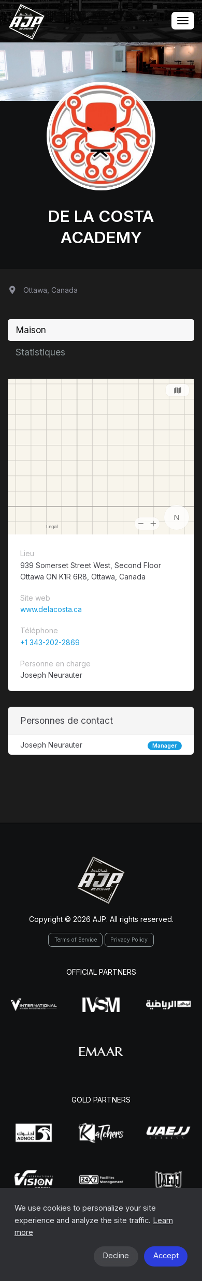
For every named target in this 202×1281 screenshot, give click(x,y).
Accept (166, 1255)
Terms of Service (75, 939)
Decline (116, 1255)
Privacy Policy (129, 939)
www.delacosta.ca (51, 609)
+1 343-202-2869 (50, 642)
